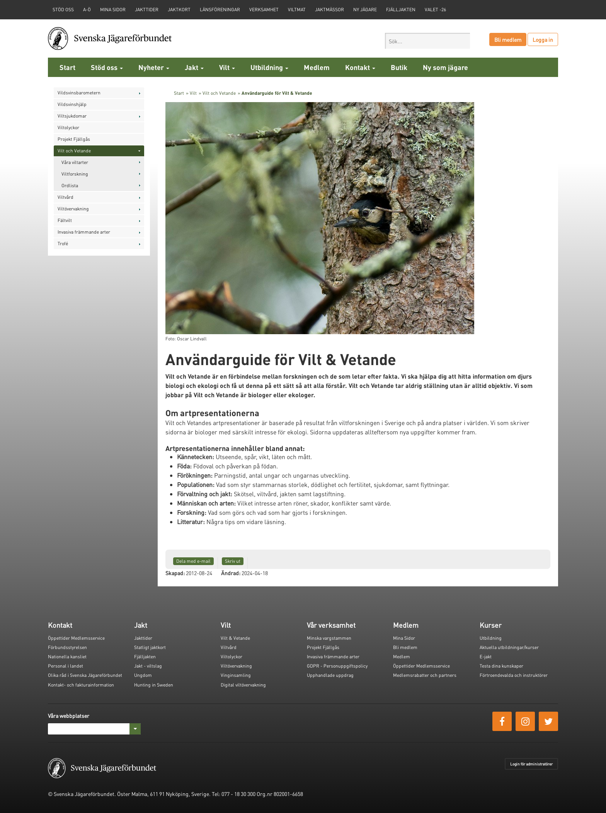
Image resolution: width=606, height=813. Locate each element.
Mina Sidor (404, 638)
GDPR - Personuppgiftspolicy (337, 666)
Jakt (194, 67)
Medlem (317, 67)
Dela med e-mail (193, 561)
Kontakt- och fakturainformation (81, 685)
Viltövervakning (73, 209)
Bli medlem (507, 39)
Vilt (227, 67)
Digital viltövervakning (243, 685)
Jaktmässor (329, 9)
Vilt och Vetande (74, 151)
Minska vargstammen (329, 638)
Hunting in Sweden (153, 685)
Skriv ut (232, 561)
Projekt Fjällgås (74, 139)
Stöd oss (107, 67)
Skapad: (175, 572)
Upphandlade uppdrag (330, 675)
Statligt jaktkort (150, 647)
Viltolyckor (68, 127)
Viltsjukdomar (72, 116)
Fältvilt (65, 220)
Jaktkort (179, 9)
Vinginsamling (236, 675)
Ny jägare (365, 9)
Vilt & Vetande (235, 638)
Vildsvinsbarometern (79, 93)
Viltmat (297, 9)
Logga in (543, 39)
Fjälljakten (400, 9)
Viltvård (65, 197)
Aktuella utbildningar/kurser (509, 647)
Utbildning (269, 67)
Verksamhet (264, 9)
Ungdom (143, 675)
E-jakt (486, 656)
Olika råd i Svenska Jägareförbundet (85, 675)
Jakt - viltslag (148, 666)
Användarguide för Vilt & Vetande (277, 93)
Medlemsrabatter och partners (424, 675)
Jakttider (146, 9)
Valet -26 (435, 9)
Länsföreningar (220, 9)
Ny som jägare (445, 67)
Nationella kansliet (67, 656)
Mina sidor (113, 9)
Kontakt (360, 67)
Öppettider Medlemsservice (76, 638)
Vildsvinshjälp (72, 104)
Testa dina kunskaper (501, 666)
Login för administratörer (531, 764)
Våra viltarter (74, 162)
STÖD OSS (63, 9)
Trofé (63, 243)
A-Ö (87, 9)
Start (67, 67)
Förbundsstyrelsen (67, 647)
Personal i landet (65, 666)
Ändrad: (230, 572)
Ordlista (69, 185)
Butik (399, 67)
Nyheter (153, 67)
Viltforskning (74, 174)
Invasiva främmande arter (84, 232)
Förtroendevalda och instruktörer (514, 675)
